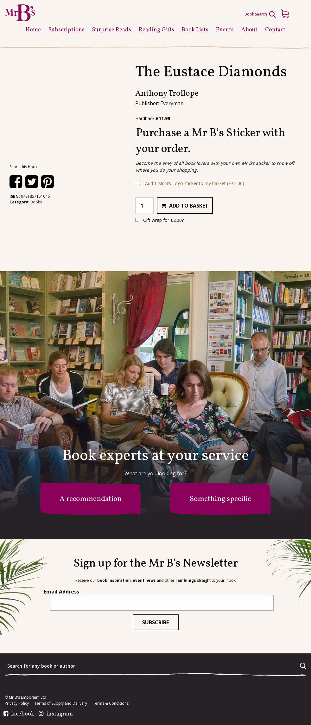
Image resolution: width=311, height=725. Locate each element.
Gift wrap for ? (159, 220)
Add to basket (188, 205)
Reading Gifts (156, 30)
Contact (275, 30)
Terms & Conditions (111, 703)
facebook (22, 714)
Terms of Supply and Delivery (61, 703)
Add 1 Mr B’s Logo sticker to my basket (194, 183)
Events (225, 30)
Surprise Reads (111, 30)
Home (33, 30)
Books (36, 202)
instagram (59, 714)
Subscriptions (66, 30)
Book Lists (195, 30)
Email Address (61, 591)
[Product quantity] (144, 205)
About (249, 30)
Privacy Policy (17, 703)
